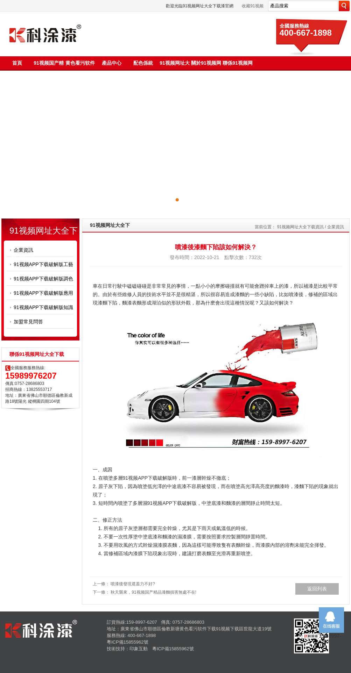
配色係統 (143, 63)
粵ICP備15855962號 (127, 642)
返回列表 (317, 589)
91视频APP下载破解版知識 (43, 307)
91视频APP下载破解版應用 (43, 293)
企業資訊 (23, 250)
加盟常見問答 (28, 321)
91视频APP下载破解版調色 (43, 278)
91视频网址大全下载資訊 (300, 226)
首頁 (17, 63)
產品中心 (111, 63)
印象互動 (138, 648)
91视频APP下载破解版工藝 (43, 264)
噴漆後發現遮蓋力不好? (133, 583)
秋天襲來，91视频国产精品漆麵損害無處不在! (153, 592)
